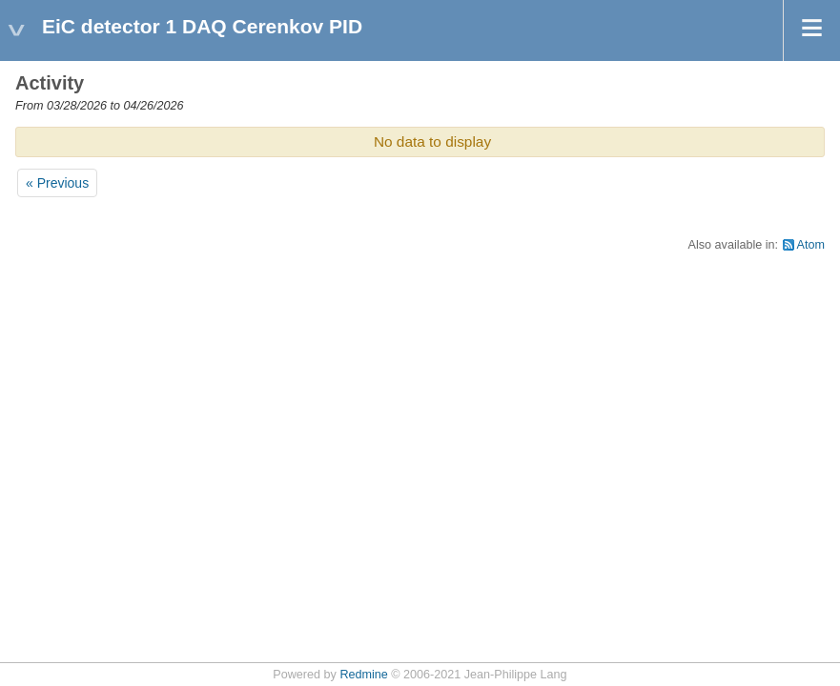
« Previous (57, 183)
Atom (811, 245)
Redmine (363, 674)
